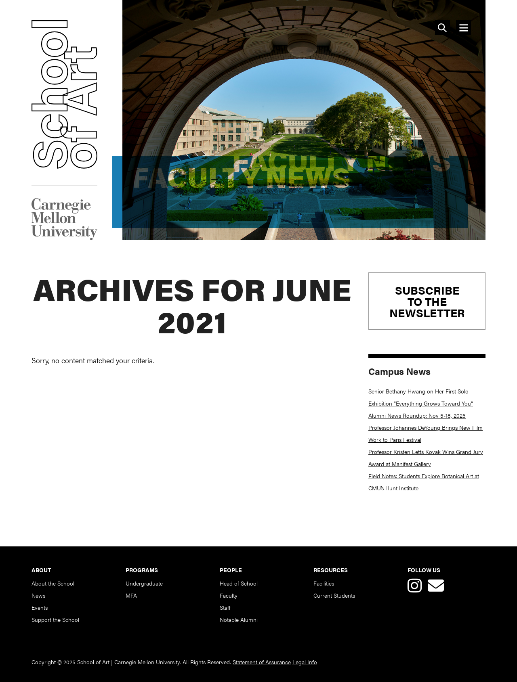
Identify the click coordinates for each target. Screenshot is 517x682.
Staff (225, 607)
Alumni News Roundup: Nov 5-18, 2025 (417, 415)
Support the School (55, 619)
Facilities (323, 583)
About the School (53, 583)
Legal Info (304, 662)
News (38, 595)
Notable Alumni (239, 619)
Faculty (228, 595)
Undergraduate (144, 583)
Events (40, 607)
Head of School (239, 583)
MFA (131, 595)
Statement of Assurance (262, 662)
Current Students (334, 595)
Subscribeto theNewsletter (427, 301)
